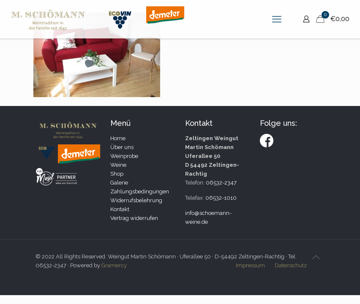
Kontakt (119, 209)
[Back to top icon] (316, 257)
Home (117, 138)
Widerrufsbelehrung (136, 200)
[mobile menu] (277, 19)
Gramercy (114, 265)
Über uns (122, 147)
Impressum (250, 265)
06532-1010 (221, 198)
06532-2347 (221, 182)
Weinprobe (124, 156)
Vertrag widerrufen (134, 218)
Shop (116, 174)
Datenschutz (291, 265)
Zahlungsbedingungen (139, 191)
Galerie (119, 182)
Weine (118, 165)
